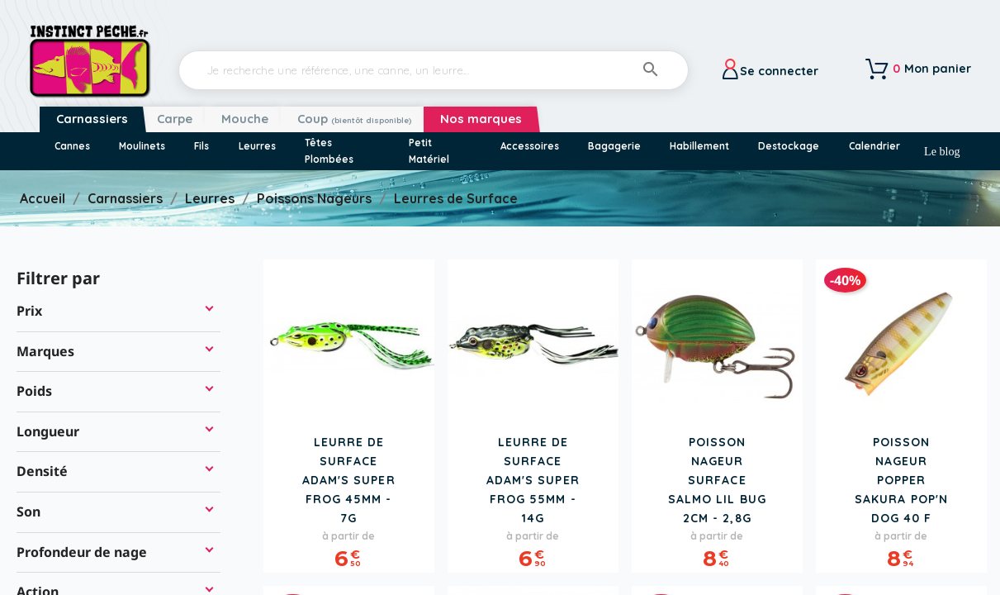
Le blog (942, 151)
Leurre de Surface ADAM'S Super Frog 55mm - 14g (533, 480)
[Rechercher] (433, 70)
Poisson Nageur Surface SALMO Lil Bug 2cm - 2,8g (717, 480)
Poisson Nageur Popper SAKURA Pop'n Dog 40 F (901, 480)
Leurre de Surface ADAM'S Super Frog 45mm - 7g (349, 480)
